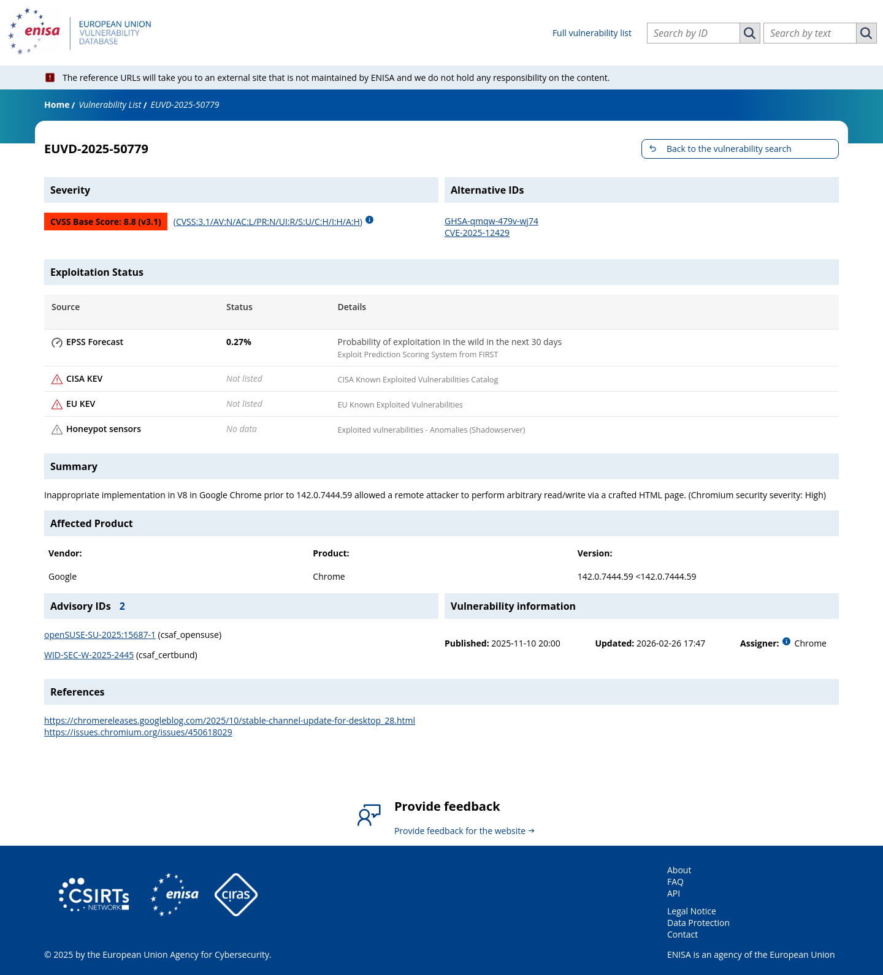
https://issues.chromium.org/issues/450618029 (138, 732)
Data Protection (698, 922)
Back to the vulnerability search (729, 148)
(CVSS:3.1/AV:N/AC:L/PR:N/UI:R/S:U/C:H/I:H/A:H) (268, 221)
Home (56, 104)
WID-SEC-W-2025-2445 (89, 655)
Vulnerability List (109, 104)
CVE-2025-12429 (477, 232)
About (679, 870)
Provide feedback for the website (460, 831)
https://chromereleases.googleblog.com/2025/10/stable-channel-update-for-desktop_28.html (229, 720)
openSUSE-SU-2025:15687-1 (100, 634)
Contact (682, 934)
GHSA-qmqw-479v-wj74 (491, 221)
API (673, 893)
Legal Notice (691, 911)
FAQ (675, 881)
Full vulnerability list (592, 33)
